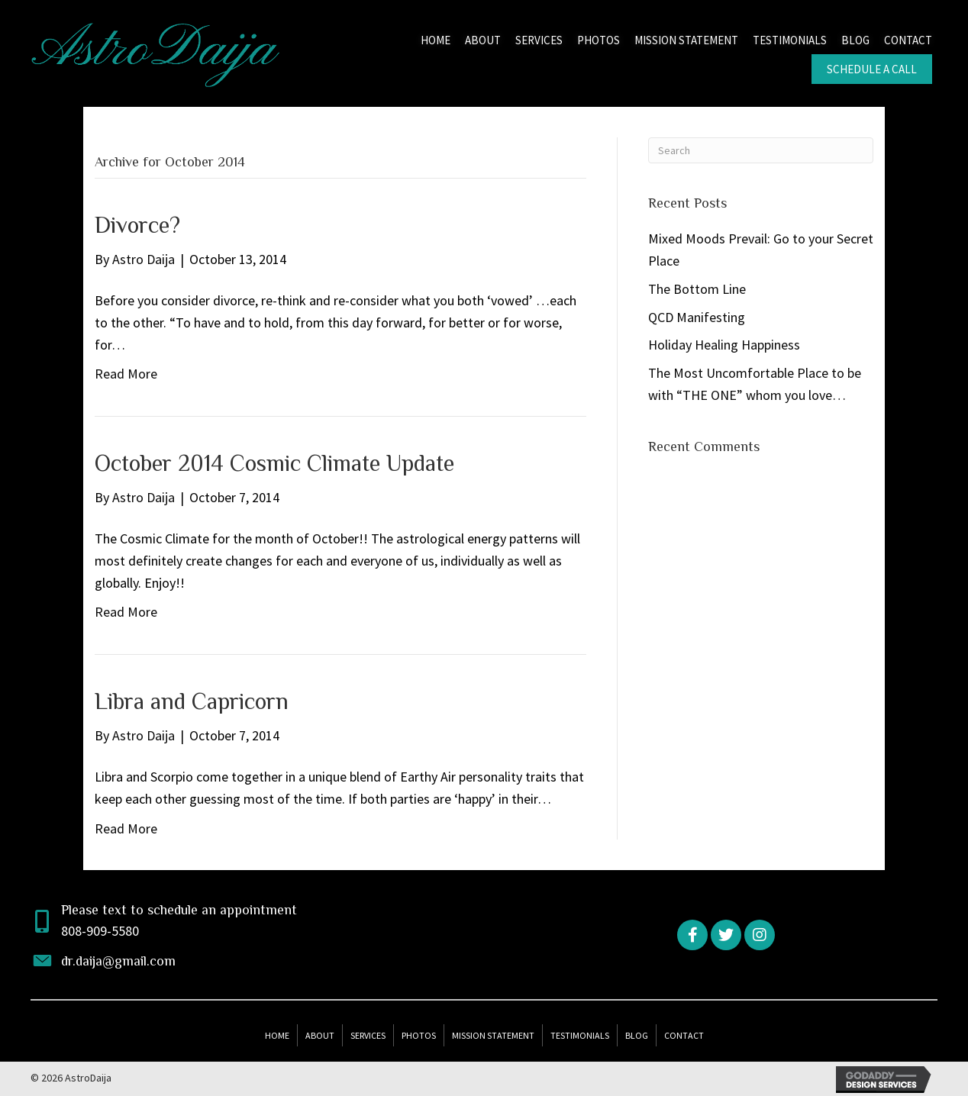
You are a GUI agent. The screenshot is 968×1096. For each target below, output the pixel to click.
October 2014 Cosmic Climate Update (274, 463)
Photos (419, 1035)
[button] (692, 935)
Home (277, 1035)
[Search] (760, 150)
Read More (126, 373)
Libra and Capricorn (192, 701)
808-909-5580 (100, 931)
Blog (636, 1035)
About (319, 1035)
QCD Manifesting (696, 317)
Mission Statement (493, 1035)
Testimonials (579, 1035)
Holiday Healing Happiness (724, 344)
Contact (684, 1035)
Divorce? (137, 225)
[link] (435, 38)
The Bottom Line (697, 289)
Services (368, 1035)
